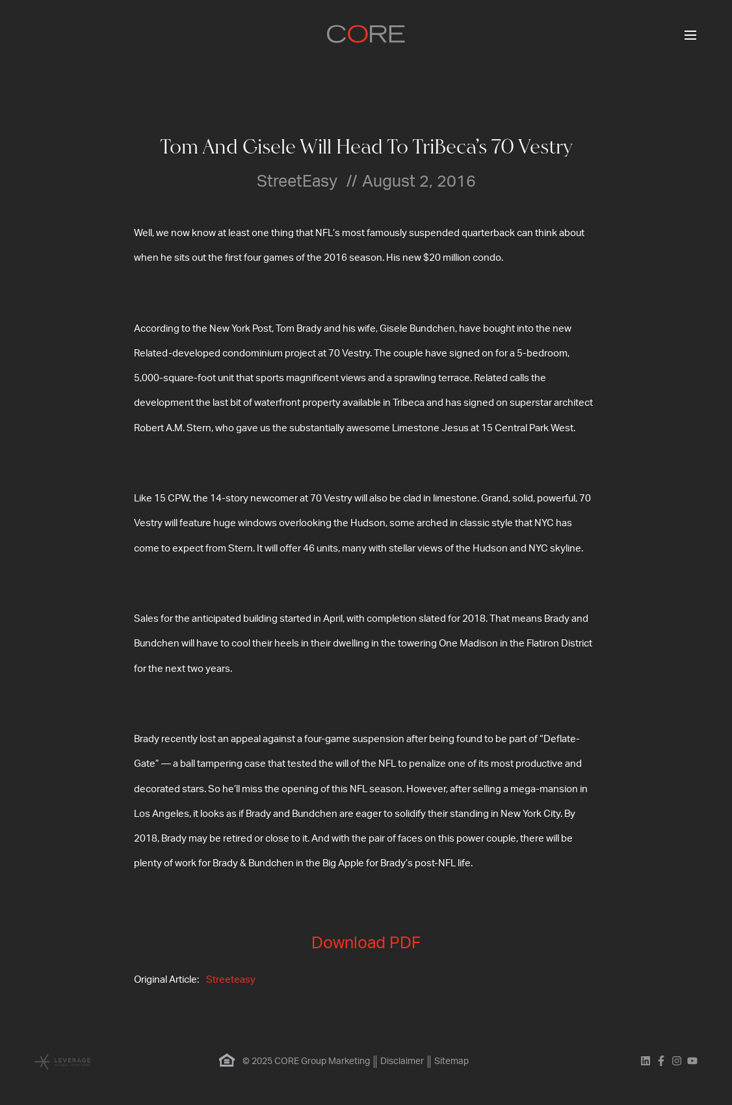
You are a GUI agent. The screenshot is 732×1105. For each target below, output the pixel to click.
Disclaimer (402, 1061)
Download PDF (366, 943)
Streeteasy (230, 980)
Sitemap (451, 1061)
